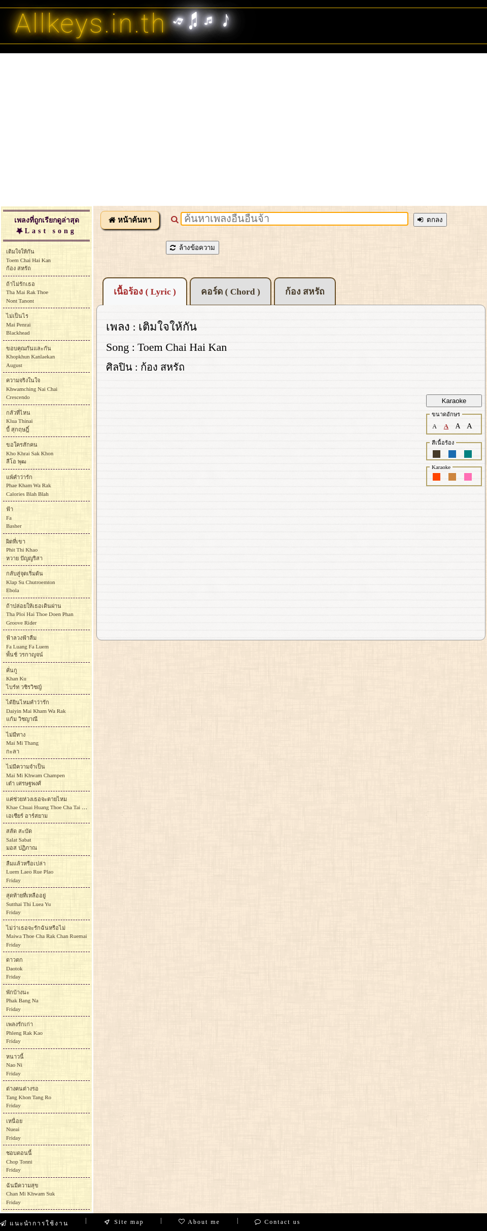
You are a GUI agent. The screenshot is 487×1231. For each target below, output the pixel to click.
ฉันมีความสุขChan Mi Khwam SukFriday (30, 1193)
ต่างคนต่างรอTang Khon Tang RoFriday (28, 1096)
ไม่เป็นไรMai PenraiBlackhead (18, 324)
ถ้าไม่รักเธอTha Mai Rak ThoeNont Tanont (27, 292)
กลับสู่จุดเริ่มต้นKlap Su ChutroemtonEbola (30, 581)
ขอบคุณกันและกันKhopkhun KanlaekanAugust (30, 356)
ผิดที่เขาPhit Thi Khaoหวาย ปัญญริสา (24, 549)
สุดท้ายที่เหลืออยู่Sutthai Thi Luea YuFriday (28, 903)
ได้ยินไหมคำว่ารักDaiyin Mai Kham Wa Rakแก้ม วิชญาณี (35, 710)
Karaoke (454, 401)
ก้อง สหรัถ (305, 291)
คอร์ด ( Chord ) (230, 291)
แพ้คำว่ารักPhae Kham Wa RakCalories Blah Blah (28, 485)
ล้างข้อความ (192, 247)
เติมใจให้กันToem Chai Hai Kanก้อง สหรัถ (28, 259)
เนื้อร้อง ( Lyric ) (145, 291)
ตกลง (430, 220)
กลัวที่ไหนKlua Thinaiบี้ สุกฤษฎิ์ (19, 421)
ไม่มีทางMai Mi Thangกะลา (22, 743)
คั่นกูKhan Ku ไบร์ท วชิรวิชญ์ (24, 678)
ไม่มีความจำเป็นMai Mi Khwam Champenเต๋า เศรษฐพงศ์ (35, 775)
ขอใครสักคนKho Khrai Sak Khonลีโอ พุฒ (29, 453)
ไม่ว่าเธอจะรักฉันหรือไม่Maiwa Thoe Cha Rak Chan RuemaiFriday (46, 936)
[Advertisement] (243, 129)
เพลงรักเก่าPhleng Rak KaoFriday (24, 1032)
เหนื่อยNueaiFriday (14, 1129)
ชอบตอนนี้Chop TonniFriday (19, 1161)
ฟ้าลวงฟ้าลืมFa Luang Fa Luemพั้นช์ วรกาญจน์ (27, 646)
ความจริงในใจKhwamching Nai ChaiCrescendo (31, 388)
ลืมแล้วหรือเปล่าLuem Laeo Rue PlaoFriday (29, 871)
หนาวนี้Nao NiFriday (15, 1065)
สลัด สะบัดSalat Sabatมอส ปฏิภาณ (21, 839)
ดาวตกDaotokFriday (14, 968)
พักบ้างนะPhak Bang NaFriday (22, 1000)
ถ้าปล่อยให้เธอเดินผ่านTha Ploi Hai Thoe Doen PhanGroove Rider (40, 614)
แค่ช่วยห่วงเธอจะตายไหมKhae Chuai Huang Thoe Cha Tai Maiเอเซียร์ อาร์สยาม (48, 807)
